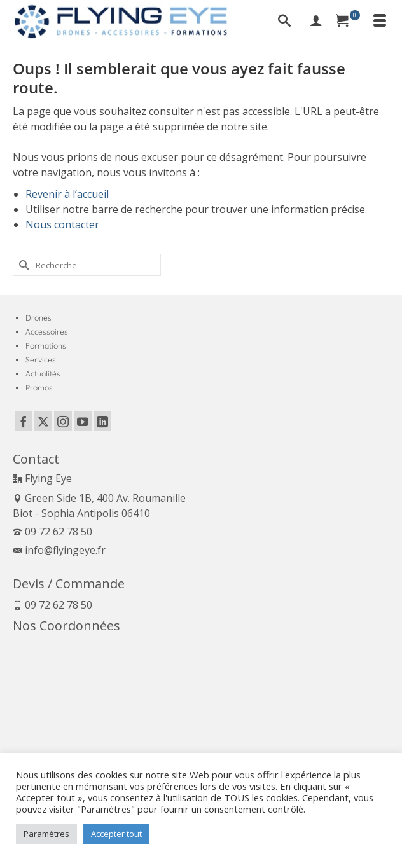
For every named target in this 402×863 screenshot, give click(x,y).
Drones (38, 317)
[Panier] (348, 21)
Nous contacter (62, 224)
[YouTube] (83, 421)
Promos (39, 387)
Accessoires (46, 331)
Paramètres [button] (46, 833)
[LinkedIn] (102, 421)
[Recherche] (284, 21)
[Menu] (380, 21)
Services (40, 359)
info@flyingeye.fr (59, 550)
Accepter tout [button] (116, 833)
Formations (45, 345)
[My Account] (316, 21)
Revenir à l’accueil (67, 194)
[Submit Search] (22, 265)
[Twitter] (43, 421)
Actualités (42, 373)
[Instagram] (63, 421)
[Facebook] (23, 421)
